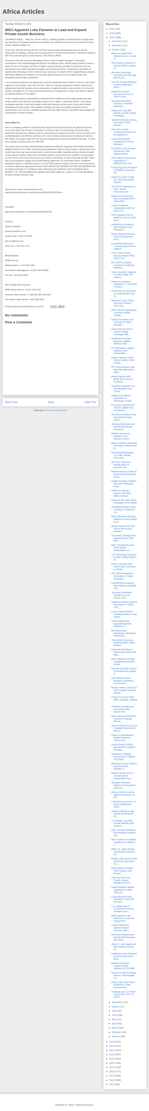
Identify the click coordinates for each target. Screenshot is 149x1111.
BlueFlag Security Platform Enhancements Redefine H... (124, 766)
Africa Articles (23, 11)
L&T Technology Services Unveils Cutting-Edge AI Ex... (124, 557)
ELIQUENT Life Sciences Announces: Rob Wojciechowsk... (123, 151)
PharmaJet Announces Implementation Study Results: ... (123, 643)
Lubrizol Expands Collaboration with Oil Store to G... (122, 208)
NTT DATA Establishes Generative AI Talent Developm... (122, 576)
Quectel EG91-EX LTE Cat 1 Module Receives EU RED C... (124, 728)
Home (51, 402)
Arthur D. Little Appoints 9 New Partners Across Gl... (123, 947)
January (116, 1036)
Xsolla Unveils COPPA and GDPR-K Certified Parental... (123, 747)
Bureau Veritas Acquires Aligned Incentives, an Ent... (123, 795)
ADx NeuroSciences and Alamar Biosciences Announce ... (123, 427)
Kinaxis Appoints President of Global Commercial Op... (124, 170)
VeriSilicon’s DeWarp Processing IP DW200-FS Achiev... (123, 757)
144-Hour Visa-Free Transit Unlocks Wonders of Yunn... (121, 880)
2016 (112, 1071)
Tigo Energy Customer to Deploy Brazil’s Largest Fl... (123, 65)
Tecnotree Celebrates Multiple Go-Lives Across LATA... (121, 595)
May (114, 1019)
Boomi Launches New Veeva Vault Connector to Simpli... (123, 566)
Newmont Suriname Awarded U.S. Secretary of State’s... (124, 284)
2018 (112, 1063)
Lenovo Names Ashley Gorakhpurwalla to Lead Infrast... (124, 614)
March (115, 1028)
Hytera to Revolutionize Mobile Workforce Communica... (122, 738)
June (114, 1015)
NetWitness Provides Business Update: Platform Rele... (121, 341)
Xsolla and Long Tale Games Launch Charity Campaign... (123, 113)
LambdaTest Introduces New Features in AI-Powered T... (122, 227)
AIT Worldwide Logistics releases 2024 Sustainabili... (122, 351)
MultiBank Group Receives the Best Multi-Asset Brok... (124, 956)
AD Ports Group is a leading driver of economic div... (121, 465)
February (116, 1032)
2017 (112, 1067)
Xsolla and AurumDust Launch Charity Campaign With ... (122, 332)
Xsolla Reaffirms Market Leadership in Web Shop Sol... (122, 890)
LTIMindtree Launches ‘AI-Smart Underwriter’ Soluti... (124, 804)
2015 (112, 1075)
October (116, 49)
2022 (112, 1046)
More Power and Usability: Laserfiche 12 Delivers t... (124, 842)
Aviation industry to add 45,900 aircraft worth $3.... (122, 814)
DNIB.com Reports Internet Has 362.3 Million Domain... (121, 493)
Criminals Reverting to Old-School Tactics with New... (123, 652)
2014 (112, 1080)
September (117, 1002)
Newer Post (11, 402)
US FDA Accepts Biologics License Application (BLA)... (124, 84)
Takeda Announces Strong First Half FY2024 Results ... (124, 122)
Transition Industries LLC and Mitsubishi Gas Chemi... (123, 389)
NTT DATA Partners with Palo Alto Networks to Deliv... (123, 370)
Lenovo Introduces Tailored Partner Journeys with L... (121, 928)
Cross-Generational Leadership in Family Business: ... (122, 141)
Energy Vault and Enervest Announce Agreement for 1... (124, 861)
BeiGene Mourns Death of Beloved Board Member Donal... (123, 474)
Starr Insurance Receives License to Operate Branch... (123, 719)
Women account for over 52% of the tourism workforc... (123, 529)
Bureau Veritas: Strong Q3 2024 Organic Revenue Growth (124, 690)
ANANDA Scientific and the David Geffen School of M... (122, 709)
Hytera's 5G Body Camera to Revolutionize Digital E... (124, 671)
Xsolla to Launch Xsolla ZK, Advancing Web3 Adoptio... (122, 180)
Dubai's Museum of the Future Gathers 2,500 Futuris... (122, 360)
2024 (112, 37)
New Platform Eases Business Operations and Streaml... (122, 681)
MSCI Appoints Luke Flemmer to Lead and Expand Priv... (122, 918)
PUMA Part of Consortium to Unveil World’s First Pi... (123, 293)
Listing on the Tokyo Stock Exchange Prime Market (124, 501)
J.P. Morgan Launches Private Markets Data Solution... (122, 823)
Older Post (90, 402)
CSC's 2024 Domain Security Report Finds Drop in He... (123, 256)
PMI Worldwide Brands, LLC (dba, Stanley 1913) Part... (122, 455)
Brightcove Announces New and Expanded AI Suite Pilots (123, 199)
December (117, 41)
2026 (112, 29)
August (115, 1006)
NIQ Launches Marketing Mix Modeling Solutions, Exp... (124, 833)
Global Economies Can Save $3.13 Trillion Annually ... (122, 322)
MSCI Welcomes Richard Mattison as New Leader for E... (124, 519)
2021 (112, 1050)
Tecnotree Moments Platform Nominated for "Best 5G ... (123, 785)
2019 (112, 1058)
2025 (112, 33)
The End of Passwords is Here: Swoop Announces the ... (123, 189)
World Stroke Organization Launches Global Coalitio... (124, 313)
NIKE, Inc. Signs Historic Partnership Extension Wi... (123, 852)
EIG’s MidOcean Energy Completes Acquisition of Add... (123, 662)
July (114, 1011)
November (117, 45)
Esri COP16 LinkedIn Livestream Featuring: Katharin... (123, 265)
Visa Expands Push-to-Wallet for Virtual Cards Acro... (123, 217)
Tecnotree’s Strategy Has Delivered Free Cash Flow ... (123, 538)
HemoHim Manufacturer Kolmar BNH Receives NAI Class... (123, 937)
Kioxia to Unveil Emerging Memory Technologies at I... (123, 975)
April (114, 1023)
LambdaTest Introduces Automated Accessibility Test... (123, 586)
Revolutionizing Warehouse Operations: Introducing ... (123, 633)
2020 (112, 1054)
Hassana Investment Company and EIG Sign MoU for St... (123, 75)
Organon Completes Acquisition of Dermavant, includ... (122, 398)
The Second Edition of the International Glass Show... (123, 417)
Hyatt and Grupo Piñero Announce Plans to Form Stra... (122, 303)
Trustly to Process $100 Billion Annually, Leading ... (124, 700)
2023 (112, 1041)
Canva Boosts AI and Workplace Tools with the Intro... (122, 899)
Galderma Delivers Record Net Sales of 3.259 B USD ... (124, 605)
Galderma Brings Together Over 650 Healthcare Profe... (124, 484)
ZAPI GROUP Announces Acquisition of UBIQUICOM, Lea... (123, 161)
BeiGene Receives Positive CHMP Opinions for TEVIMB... (123, 966)
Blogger (89, 1105)
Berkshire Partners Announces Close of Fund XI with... (122, 94)
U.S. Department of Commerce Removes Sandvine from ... (122, 909)
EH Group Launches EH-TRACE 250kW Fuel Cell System (123, 408)
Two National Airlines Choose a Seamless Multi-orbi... (122, 104)
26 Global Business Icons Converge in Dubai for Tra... (123, 510)
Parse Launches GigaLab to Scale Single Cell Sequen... (123, 275)
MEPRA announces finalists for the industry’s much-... (121, 436)
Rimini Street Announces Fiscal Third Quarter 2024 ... (123, 237)
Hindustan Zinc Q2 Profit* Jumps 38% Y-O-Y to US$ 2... (123, 994)
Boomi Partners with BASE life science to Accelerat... (122, 379)
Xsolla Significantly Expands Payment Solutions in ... (121, 624)
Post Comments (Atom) (56, 410)
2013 (112, 1084)
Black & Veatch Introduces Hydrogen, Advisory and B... (124, 446)
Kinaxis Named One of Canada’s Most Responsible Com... (122, 776)
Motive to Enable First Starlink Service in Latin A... (123, 56)
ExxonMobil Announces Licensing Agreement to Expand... (123, 246)
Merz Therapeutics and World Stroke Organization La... (122, 548)
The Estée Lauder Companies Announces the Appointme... (123, 132)
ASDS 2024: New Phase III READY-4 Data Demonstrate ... (123, 985)
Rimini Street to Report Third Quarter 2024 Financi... (122, 871)
